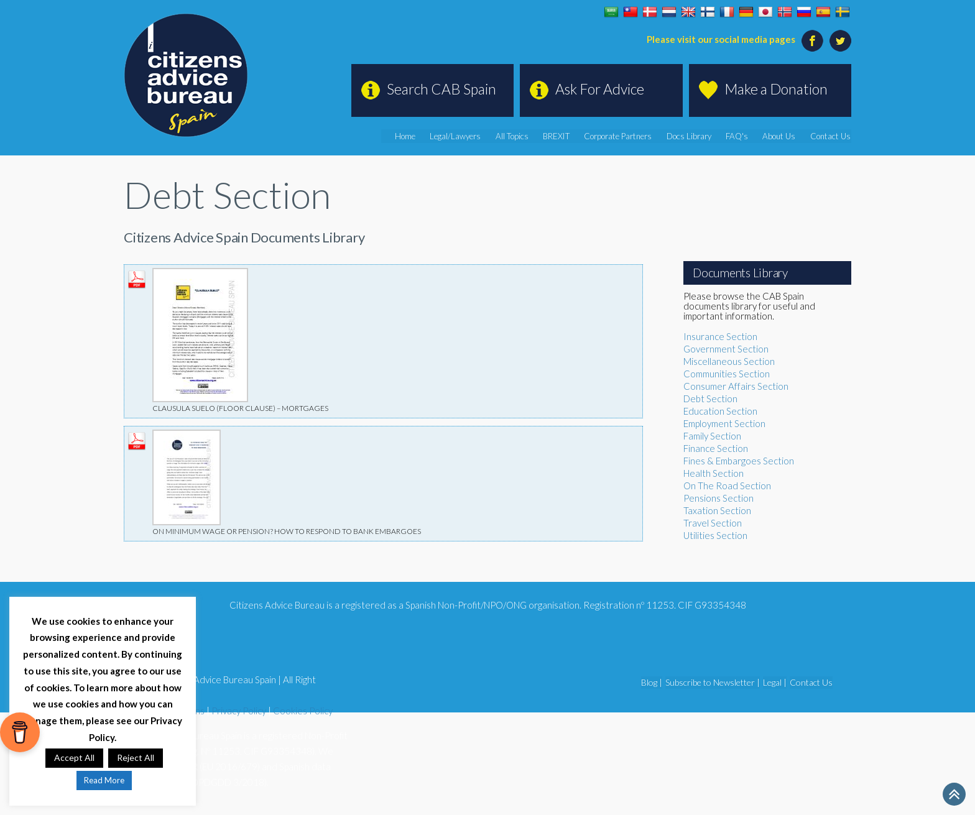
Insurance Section (720, 336)
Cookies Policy (303, 710)
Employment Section (724, 423)
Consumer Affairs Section (735, 386)
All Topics (523, 136)
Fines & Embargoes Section (738, 460)
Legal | (775, 682)
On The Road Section (727, 485)
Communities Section (726, 373)
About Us (782, 136)
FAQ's (742, 136)
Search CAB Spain (441, 89)
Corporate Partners (626, 136)
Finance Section (715, 448)
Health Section (713, 473)
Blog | (651, 682)
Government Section (726, 348)
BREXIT (566, 136)
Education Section (720, 411)
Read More (104, 780)
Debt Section (710, 398)
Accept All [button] (74, 757)
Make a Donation (776, 89)
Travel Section (712, 522)
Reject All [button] (135, 757)
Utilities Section (715, 535)
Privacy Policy (238, 710)
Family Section (712, 435)
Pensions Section (718, 498)
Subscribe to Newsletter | (712, 682)
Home (418, 136)
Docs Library (695, 136)
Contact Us (831, 136)
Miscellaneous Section (729, 361)
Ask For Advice (599, 89)
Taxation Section (717, 510)
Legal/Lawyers (467, 136)
